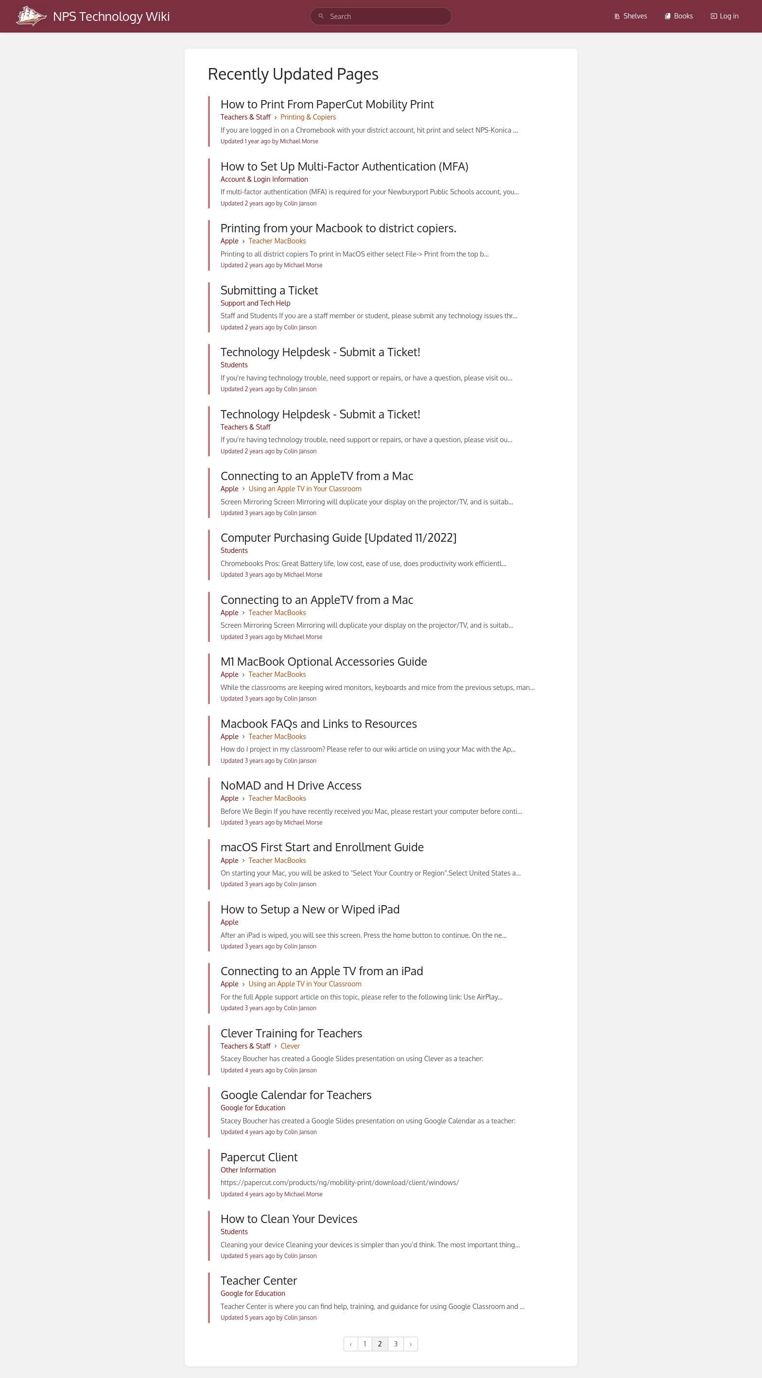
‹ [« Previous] (351, 1344)
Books (678, 16)
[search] (380, 16)
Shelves (630, 16)
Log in (724, 16)
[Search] (321, 16)
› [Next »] (411, 1344)
